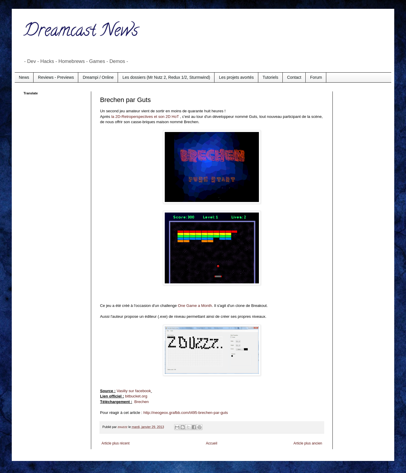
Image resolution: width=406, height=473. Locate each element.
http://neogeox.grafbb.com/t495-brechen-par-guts (185, 412)
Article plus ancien (308, 443)
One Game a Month (195, 305)
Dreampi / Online (98, 77)
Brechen (141, 402)
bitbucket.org (136, 396)
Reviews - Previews (56, 77)
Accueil (211, 443)
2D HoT (173, 116)
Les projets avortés (236, 77)
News (24, 77)
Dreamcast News (81, 32)
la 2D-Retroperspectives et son (138, 116)
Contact (294, 77)
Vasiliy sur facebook (134, 391)
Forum (316, 77)
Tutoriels (270, 77)
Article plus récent (115, 443)
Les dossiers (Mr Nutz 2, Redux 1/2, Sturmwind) (166, 77)
